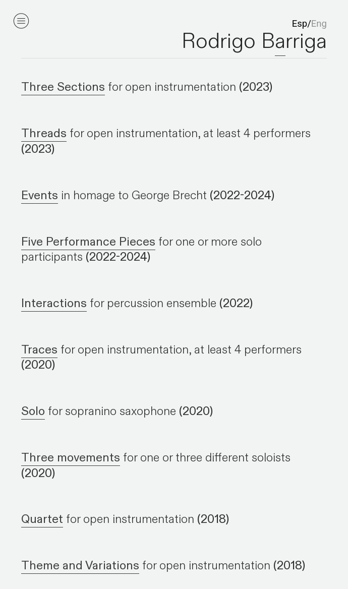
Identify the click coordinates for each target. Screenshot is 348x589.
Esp (299, 23)
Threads (44, 133)
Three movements (70, 457)
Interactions (54, 303)
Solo (33, 411)
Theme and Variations (80, 565)
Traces (39, 350)
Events (39, 195)
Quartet (42, 519)
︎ (21, 21)
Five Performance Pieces (88, 242)
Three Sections (63, 87)
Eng (319, 23)
